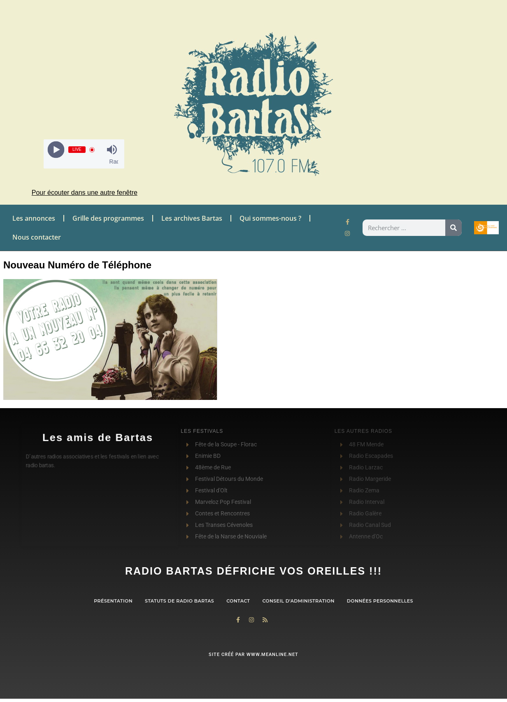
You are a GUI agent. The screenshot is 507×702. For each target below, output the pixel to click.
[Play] (56, 149)
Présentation (113, 601)
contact (238, 601)
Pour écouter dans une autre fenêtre (84, 192)
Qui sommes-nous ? (270, 218)
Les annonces (33, 218)
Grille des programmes (108, 218)
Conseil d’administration (298, 601)
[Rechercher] (453, 227)
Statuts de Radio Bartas (179, 601)
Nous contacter (36, 237)
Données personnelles (380, 601)
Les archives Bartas (191, 218)
